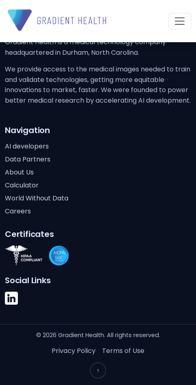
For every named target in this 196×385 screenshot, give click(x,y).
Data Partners (27, 159)
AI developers (27, 146)
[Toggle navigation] (179, 21)
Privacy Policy (74, 350)
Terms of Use (123, 350)
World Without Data (36, 198)
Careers (18, 211)
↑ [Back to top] (98, 370)
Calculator (22, 185)
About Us (19, 172)
